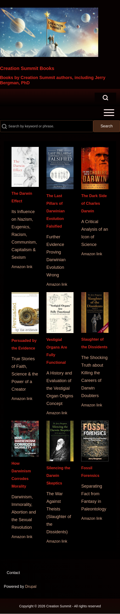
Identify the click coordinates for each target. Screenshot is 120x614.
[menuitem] (13, 573)
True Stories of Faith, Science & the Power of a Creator (24, 374)
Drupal (30, 586)
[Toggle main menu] (60, 112)
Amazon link (21, 267)
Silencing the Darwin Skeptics (58, 475)
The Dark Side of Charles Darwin (94, 203)
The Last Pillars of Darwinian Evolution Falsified (55, 211)
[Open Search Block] (105, 98)
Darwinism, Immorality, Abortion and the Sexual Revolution (23, 512)
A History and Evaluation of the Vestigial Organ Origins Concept (59, 388)
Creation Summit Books (27, 68)
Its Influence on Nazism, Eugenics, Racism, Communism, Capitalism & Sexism (24, 234)
